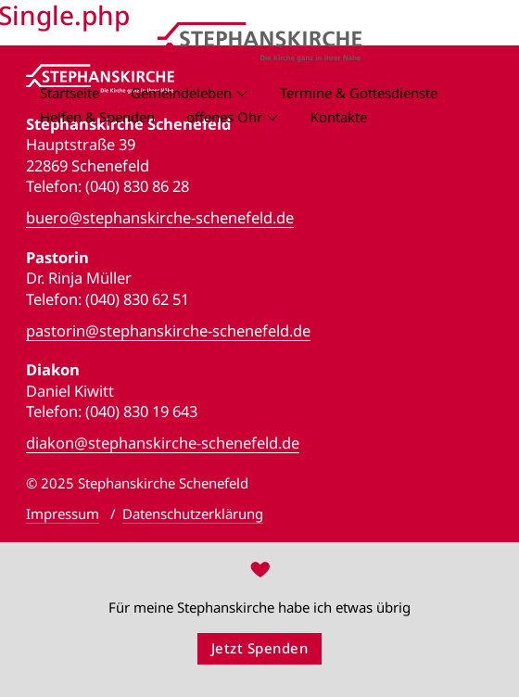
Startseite (69, 92)
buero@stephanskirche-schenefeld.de (160, 218)
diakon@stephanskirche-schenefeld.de (162, 443)
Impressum (62, 513)
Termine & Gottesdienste (358, 92)
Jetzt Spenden (260, 648)
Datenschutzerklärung (192, 513)
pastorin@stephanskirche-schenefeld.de (168, 331)
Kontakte (338, 117)
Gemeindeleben (181, 92)
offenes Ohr (224, 117)
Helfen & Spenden (97, 117)
